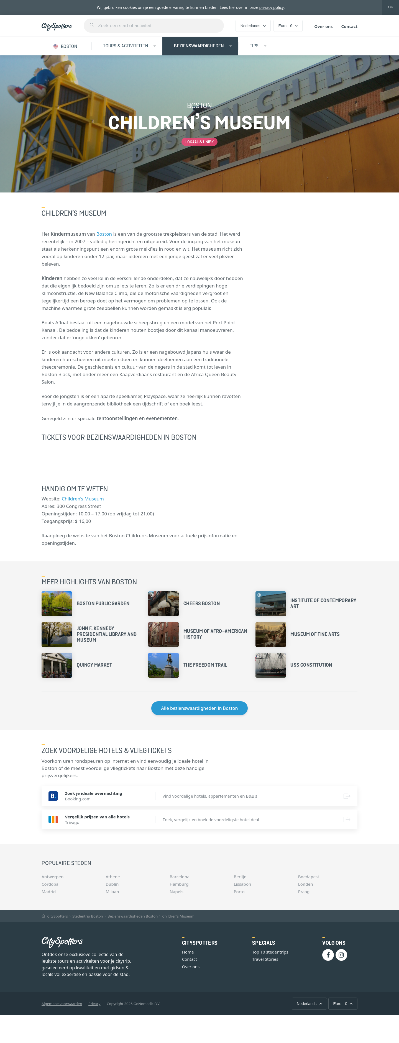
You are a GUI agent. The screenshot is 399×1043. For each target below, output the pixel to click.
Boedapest (308, 876)
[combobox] (154, 26)
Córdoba (50, 884)
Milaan (112, 891)
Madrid (49, 891)
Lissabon (242, 884)
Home (188, 952)
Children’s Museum (83, 498)
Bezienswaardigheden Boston (133, 916)
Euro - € (288, 26)
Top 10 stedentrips (270, 952)
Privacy (94, 1003)
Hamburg (179, 884)
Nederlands (253, 26)
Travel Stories (265, 959)
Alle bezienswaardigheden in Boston (199, 708)
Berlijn (240, 876)
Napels (176, 891)
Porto (239, 891)
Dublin (112, 884)
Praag (304, 891)
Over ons (323, 26)
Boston (104, 234)
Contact (349, 26)
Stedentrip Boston (87, 916)
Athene (113, 876)
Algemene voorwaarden (62, 1003)
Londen (305, 884)
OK (390, 7)
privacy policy (271, 7)
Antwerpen (52, 876)
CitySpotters (55, 916)
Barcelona (180, 876)
